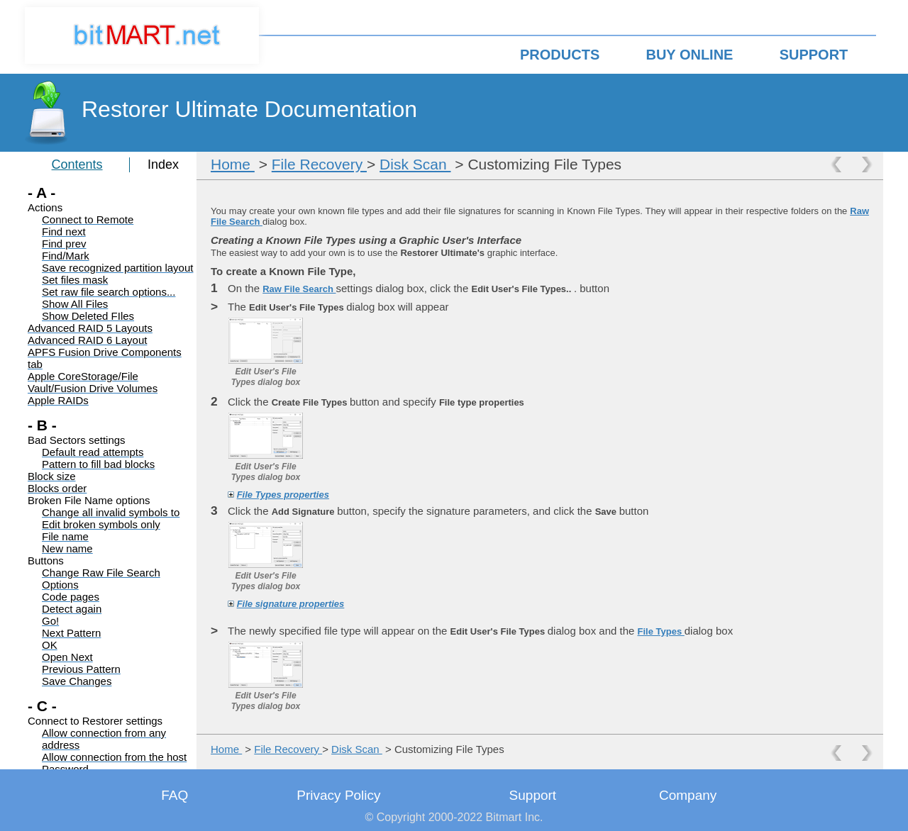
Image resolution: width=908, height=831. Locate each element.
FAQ (174, 795)
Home (233, 164)
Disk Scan (415, 164)
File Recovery (319, 164)
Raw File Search (299, 289)
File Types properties (283, 494)
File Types (661, 631)
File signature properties (291, 603)
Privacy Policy (338, 795)
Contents (77, 164)
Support (533, 795)
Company (687, 795)
